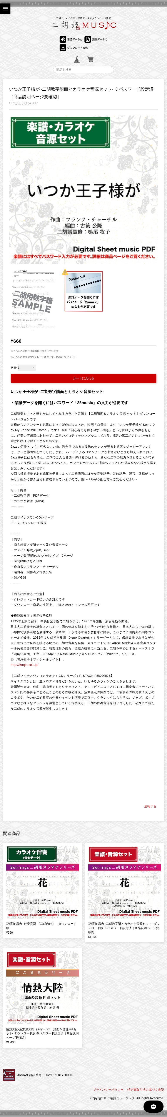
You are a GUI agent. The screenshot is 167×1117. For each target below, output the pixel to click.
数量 (14, 367)
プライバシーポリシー (108, 1089)
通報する (150, 806)
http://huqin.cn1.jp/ (24, 665)
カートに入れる (83, 378)
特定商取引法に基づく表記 (145, 1089)
